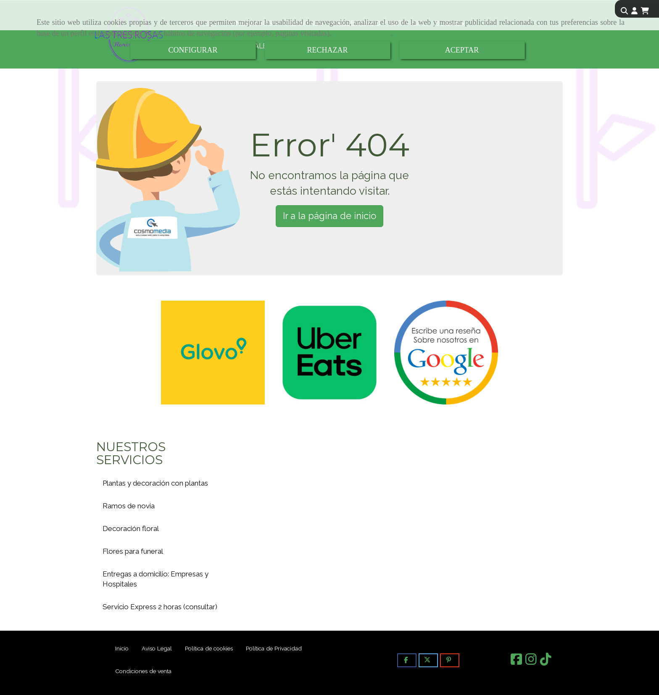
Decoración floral (131, 528)
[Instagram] (531, 662)
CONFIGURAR (192, 50)
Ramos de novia (129, 506)
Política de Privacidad (274, 648)
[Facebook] (516, 662)
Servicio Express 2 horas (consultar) (160, 607)
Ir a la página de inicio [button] (329, 215)
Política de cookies (361, 33)
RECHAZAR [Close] (327, 50)
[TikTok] (545, 662)
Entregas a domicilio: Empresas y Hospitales (155, 579)
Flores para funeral (133, 551)
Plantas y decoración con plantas (155, 483)
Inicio (122, 648)
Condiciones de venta (143, 671)
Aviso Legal (157, 648)
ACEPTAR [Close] (462, 50)
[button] (634, 11)
